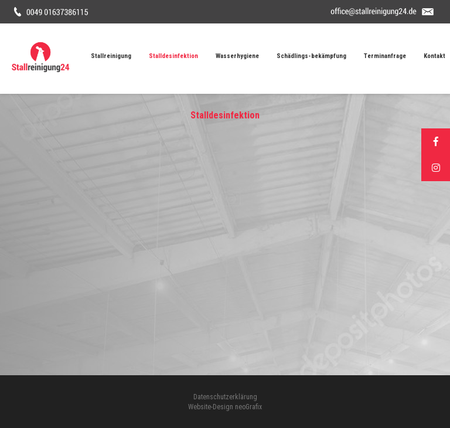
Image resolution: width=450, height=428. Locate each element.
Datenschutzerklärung (225, 397)
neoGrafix (248, 407)
